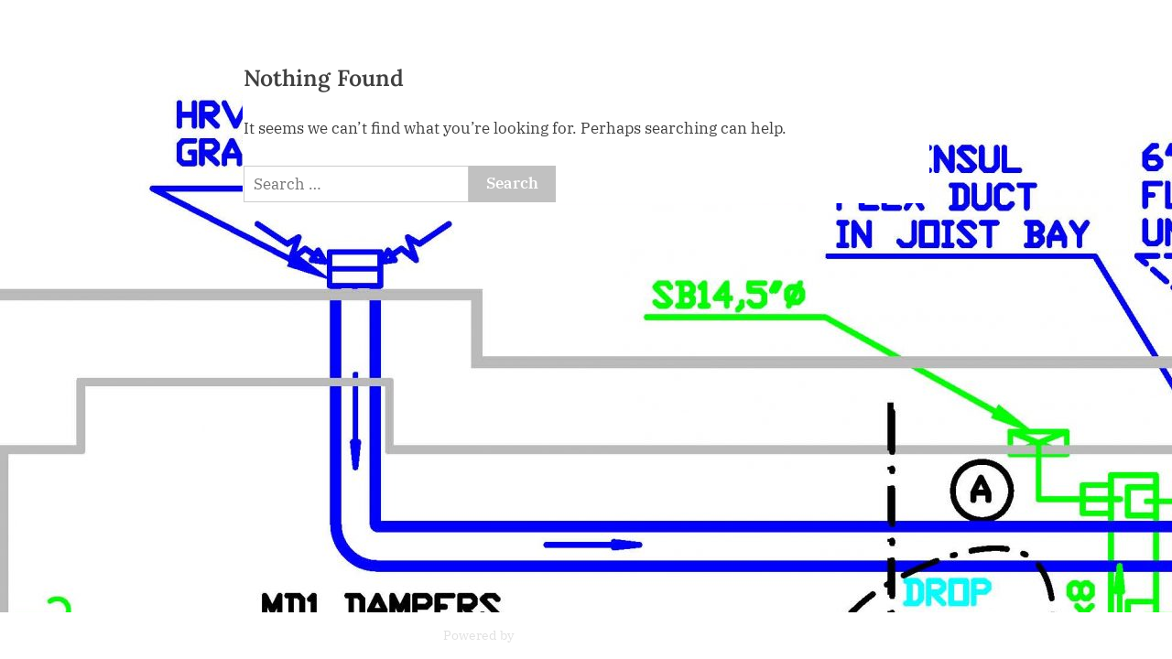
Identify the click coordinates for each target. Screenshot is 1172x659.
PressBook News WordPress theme (622, 635)
